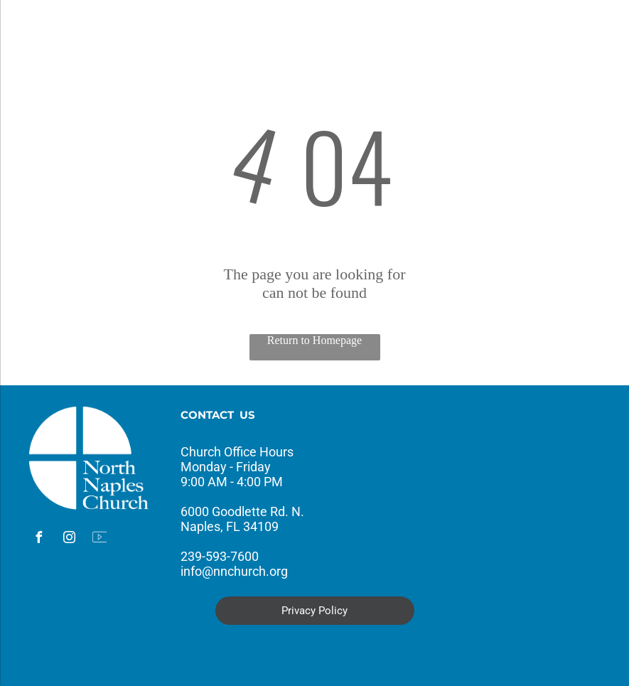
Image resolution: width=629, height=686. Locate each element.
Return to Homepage (314, 340)
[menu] (31, 30)
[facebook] (38, 539)
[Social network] (99, 539)
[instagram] (69, 539)
